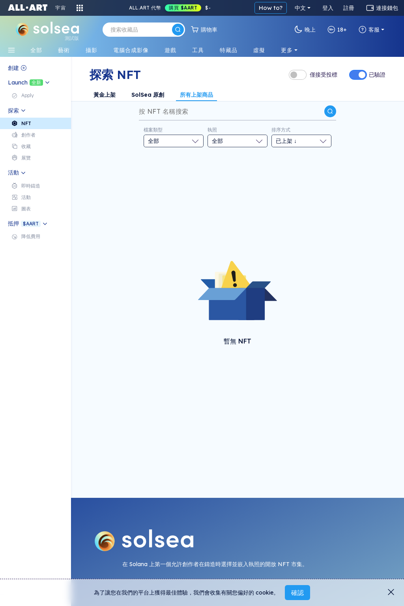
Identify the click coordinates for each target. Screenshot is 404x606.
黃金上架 (105, 94)
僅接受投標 (323, 74)
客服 (369, 30)
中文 (300, 7)
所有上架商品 (196, 94)
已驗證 (377, 74)
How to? (270, 7)
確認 (297, 593)
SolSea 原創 (147, 94)
